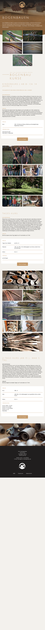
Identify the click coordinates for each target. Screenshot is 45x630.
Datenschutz (29, 473)
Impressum (20, 473)
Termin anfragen (22, 139)
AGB (14, 473)
